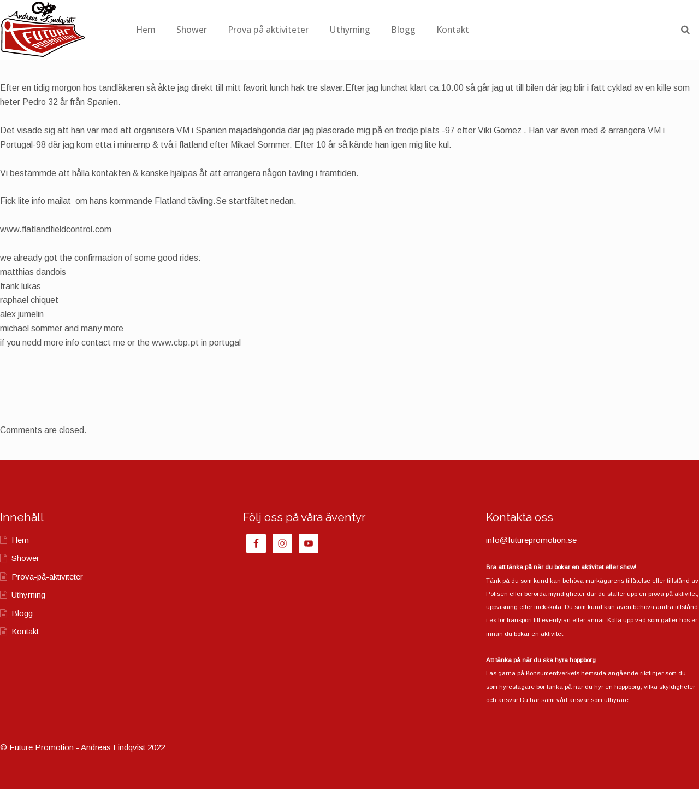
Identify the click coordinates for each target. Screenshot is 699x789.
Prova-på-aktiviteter (47, 576)
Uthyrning (408, 29)
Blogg (462, 29)
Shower (250, 29)
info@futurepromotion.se (531, 540)
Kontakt (511, 29)
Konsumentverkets (552, 673)
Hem (205, 29)
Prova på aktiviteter (327, 29)
